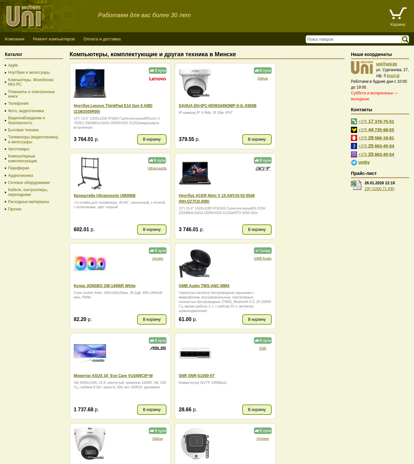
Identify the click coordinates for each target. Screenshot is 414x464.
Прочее (14, 209)
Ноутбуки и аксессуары (29, 72)
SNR (238, 258)
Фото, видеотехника (26, 111)
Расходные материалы (28, 202)
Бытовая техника (23, 130)
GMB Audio (331, 168)
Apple (13, 65)
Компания (14, 39)
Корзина (397, 24)
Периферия (18, 168)
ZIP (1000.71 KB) (380, 189)
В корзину (140, 139)
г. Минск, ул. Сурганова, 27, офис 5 (240, 452)
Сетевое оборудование (29, 182)
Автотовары (18, 149)
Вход (36, 457)
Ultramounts (330, 78)
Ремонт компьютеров (54, 39)
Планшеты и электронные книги (31, 94)
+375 (376, 121)
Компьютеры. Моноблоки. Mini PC (31, 82)
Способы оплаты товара (51, 446)
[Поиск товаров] (355, 39)
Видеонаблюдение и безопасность (26, 120)
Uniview (145, 348)
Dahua (238, 78)
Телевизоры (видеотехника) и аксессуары (33, 139)
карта (393, 75)
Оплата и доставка (102, 39)
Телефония (18, 103)
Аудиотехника (20, 175)
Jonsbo (238, 168)
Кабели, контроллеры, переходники (28, 192)
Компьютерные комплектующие (22, 158)
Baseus (331, 348)
